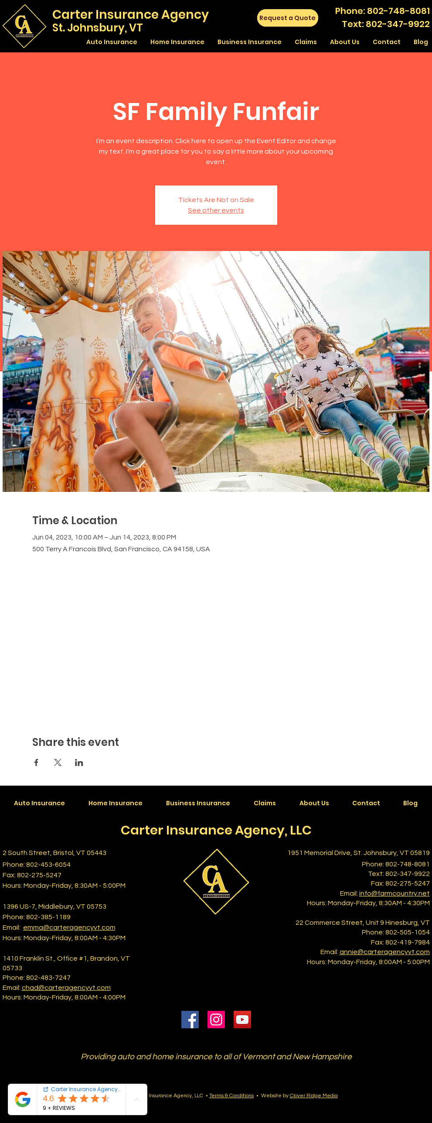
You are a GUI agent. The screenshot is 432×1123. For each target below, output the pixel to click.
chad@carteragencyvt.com (66, 987)
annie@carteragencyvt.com (385, 951)
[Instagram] (216, 1019)
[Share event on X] (58, 762)
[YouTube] (242, 1019)
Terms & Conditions (231, 1096)
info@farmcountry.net (394, 893)
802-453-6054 (48, 864)
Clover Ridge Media (314, 1096)
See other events (216, 210)
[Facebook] (190, 1019)
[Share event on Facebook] (36, 762)
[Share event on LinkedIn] (79, 762)
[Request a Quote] (287, 18)
